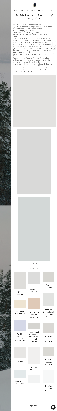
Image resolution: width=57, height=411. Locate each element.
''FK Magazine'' (34, 388)
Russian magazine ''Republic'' (34, 289)
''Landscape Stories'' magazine (34, 315)
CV (46, 10)
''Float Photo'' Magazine (20, 383)
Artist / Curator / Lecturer (21, 10)
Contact (52, 10)
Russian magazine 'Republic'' (48, 388)
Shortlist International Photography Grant (48, 313)
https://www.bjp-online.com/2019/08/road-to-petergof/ (30, 35)
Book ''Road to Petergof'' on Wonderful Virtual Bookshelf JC (34, 337)
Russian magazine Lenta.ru (48, 339)
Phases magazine (48, 286)
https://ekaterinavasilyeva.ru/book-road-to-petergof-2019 (33, 55)
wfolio (36, 409)
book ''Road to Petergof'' (20, 313)
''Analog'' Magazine (34, 368)
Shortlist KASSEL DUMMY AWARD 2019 (20, 337)
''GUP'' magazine (20, 293)
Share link (35, 264)
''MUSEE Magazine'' (20, 363)
